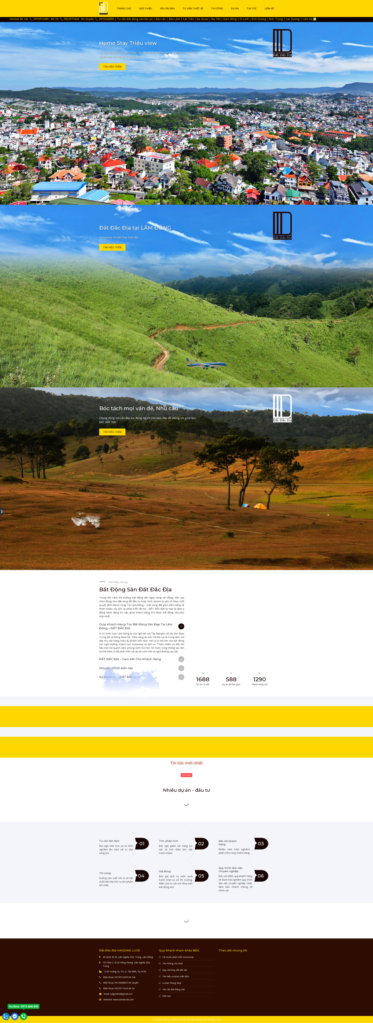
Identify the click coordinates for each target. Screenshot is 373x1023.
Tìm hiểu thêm (112, 66)
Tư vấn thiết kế (193, 8)
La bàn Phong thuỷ (171, 982)
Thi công (217, 8)
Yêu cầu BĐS (167, 8)
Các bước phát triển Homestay (178, 956)
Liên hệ (269, 8)
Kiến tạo (166, 995)
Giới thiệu (145, 8)
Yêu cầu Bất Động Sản (173, 989)
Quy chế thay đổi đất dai (174, 969)
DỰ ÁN (235, 8)
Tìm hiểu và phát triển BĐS (175, 976)
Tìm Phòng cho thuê (172, 963)
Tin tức (252, 8)
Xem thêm (186, 775)
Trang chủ (124, 8)
